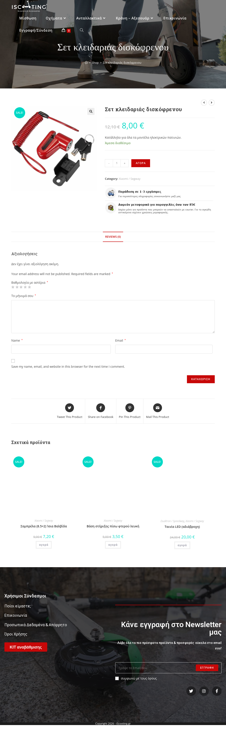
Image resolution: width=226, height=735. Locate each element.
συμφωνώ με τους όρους (136, 678)
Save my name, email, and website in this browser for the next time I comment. (68, 366)
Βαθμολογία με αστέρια (29, 282)
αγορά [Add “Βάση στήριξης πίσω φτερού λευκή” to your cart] (113, 545)
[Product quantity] (117, 163)
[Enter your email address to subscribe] (168, 667)
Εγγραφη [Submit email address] (207, 668)
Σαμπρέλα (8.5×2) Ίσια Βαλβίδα (44, 526)
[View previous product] (204, 103)
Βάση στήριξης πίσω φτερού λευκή (113, 526)
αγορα (141, 163)
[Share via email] (157, 411)
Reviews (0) (113, 237)
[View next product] (212, 103)
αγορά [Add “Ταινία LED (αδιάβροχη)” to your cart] (182, 545)
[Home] (86, 63)
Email (120, 340)
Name (17, 340)
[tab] (113, 237)
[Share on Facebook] (100, 411)
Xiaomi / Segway (129, 179)
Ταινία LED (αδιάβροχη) (182, 526)
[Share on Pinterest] (130, 411)
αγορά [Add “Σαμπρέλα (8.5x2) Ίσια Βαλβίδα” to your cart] (43, 545)
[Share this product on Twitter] (70, 411)
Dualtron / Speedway (172, 521)
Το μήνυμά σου (23, 296)
